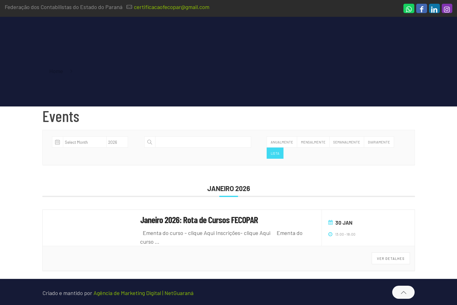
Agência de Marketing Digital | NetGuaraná (143, 292)
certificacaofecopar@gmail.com (171, 6)
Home (56, 71)
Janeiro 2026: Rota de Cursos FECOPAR (199, 219)
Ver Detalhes (391, 258)
